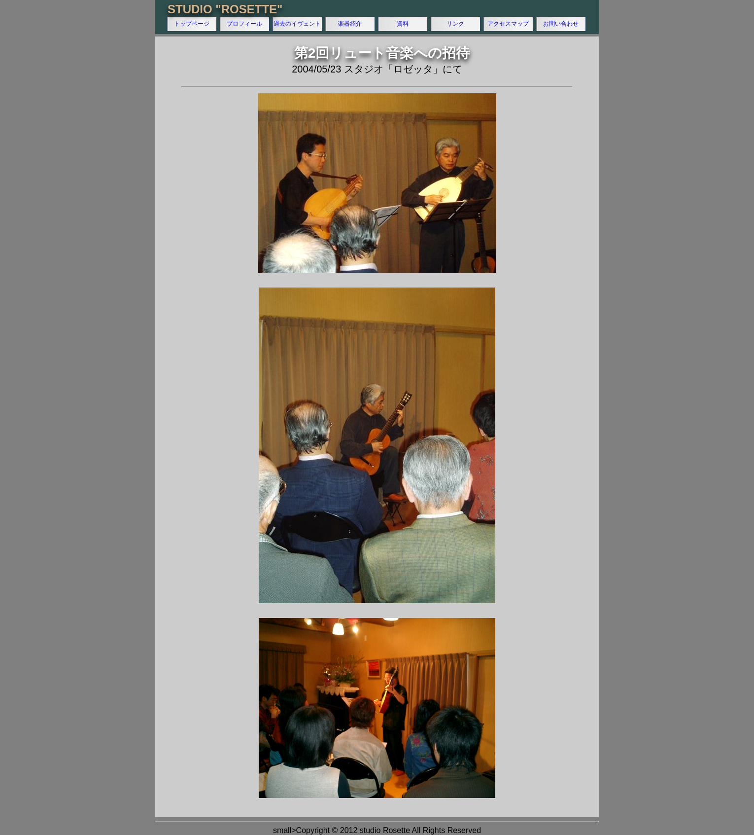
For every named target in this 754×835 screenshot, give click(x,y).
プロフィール (244, 23)
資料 (403, 23)
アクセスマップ (508, 23)
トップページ (191, 23)
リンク (455, 23)
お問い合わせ (561, 23)
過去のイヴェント (297, 23)
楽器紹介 (350, 23)
